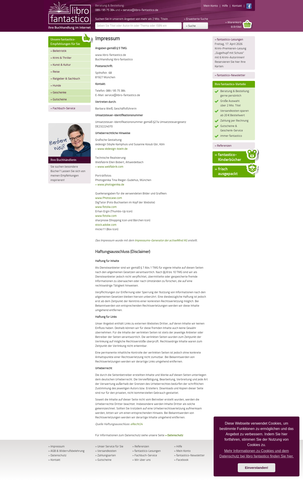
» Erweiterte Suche (196, 19)
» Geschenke (58, 92)
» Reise (55, 71)
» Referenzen (223, 145)
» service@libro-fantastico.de (139, 10)
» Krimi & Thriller (61, 57)
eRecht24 (136, 424)
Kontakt (237, 5)
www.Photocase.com (108, 198)
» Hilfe (178, 446)
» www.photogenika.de (109, 184)
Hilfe (225, 5)
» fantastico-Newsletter (230, 75)
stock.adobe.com (105, 224)
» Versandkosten (105, 451)
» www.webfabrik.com (109, 166)
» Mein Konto (182, 451)
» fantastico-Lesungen (229, 39)
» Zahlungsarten (105, 455)
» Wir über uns (141, 459)
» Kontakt (54, 459)
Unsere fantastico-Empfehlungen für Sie (70, 41)
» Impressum (56, 446)
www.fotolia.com (106, 206)
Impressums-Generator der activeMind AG (161, 240)
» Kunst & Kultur (60, 64)
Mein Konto (211, 5)
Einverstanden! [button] (256, 467)
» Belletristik (58, 51)
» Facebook (181, 459)
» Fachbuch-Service (62, 108)
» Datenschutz (174, 435)
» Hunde (55, 85)
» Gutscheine (58, 99)
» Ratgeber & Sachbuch (65, 78)
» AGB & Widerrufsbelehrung (66, 451)
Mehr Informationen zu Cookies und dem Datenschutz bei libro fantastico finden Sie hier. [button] (256, 453)
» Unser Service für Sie (109, 446)
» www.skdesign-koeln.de (111, 148)
